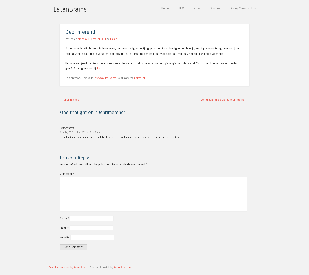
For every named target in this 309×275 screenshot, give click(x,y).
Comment (67, 173)
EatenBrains (70, 9)
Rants (113, 78)
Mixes (197, 8)
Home (165, 8)
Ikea (99, 68)
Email (64, 227)
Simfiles (215, 8)
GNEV (181, 8)
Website (65, 237)
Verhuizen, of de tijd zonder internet (225, 99)
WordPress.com (123, 267)
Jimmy (113, 39)
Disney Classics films (243, 8)
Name (64, 218)
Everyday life (101, 78)
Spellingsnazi (70, 99)
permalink (139, 78)
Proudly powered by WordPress (68, 267)
